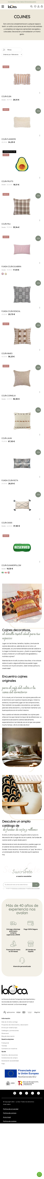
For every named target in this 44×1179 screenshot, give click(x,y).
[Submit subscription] (35, 884)
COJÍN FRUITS (7, 181)
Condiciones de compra (10, 1058)
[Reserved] (3, 572)
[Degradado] (9, 572)
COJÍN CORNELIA (9, 395)
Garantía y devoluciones (10, 1055)
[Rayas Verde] (6, 274)
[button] (39, 92)
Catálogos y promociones (10, 1030)
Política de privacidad (10, 1109)
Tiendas (4, 1046)
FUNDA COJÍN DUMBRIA (11, 266)
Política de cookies (9, 1121)
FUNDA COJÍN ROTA (10, 480)
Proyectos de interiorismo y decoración (15, 1025)
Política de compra (9, 1113)
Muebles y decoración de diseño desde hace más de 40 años (22, 2)
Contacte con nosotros (9, 1048)
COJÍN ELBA (6, 96)
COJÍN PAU (6, 224)
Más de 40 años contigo (10, 1022)
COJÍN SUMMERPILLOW (11, 565)
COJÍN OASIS (7, 522)
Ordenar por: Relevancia (10, 54)
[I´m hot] (6, 572)
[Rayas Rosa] (3, 274)
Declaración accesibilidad (10, 1061)
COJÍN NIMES (7, 353)
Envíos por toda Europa (9, 1027)
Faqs (3, 1063)
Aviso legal (7, 1117)
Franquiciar (5, 1043)
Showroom (5, 1033)
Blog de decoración (8, 1036)
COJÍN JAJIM (7, 438)
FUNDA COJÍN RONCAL (11, 311)
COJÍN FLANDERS (9, 139)
